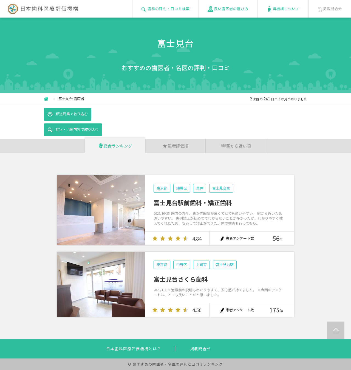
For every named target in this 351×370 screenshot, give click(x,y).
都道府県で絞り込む (67, 114)
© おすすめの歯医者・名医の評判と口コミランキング (175, 364)
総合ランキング (115, 146)
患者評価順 (175, 146)
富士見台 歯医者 (71, 98)
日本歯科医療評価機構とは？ (133, 348)
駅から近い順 (236, 146)
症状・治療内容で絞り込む (72, 130)
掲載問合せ (200, 348)
